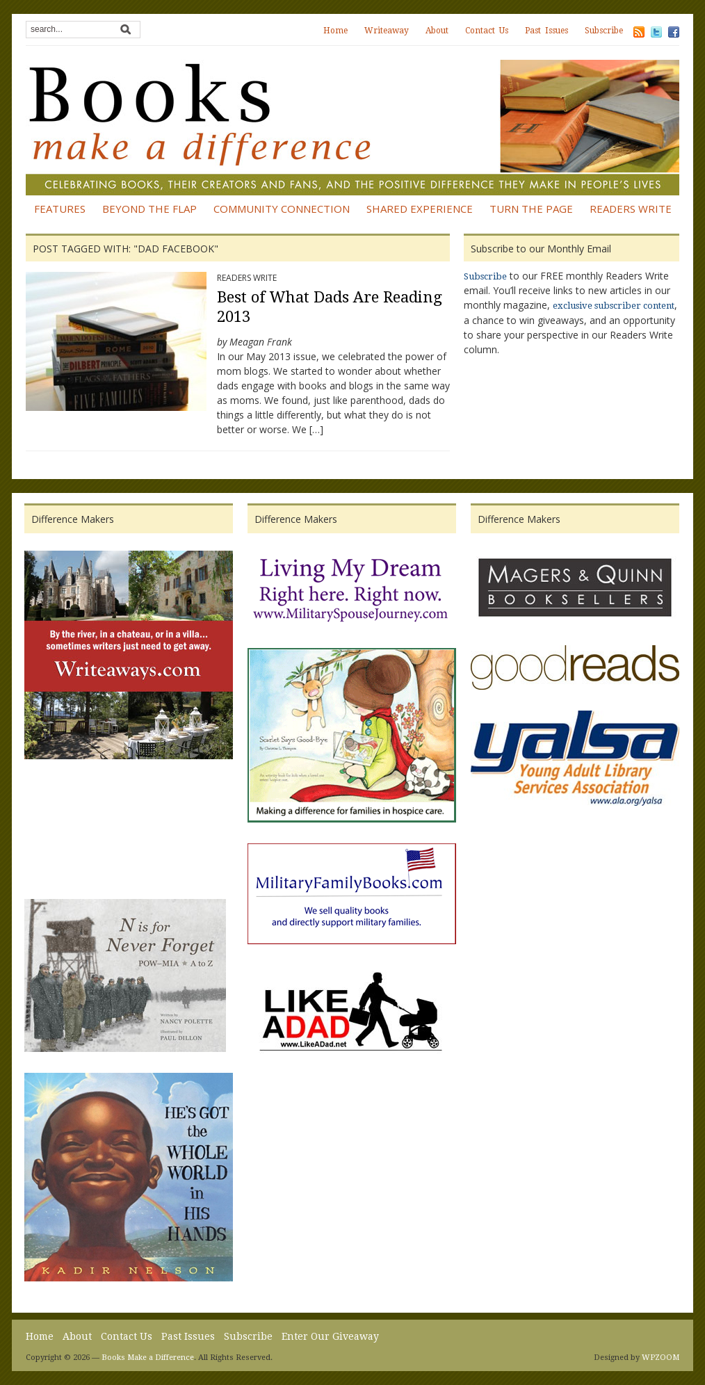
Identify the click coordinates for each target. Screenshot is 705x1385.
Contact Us (486, 30)
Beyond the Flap (149, 209)
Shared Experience (419, 209)
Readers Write (631, 209)
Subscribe (604, 30)
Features (60, 209)
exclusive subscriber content (613, 305)
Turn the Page (531, 209)
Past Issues (546, 30)
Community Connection (281, 209)
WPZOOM (660, 1357)
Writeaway (386, 30)
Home (335, 30)
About (437, 30)
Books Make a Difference (148, 1357)
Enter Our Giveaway (330, 1336)
